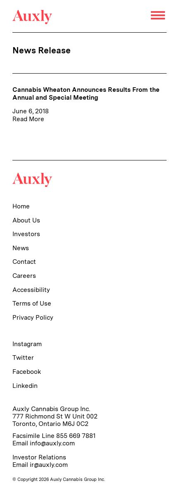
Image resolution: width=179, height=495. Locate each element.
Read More (28, 119)
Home (21, 206)
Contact (24, 261)
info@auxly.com (52, 443)
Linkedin (25, 386)
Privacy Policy (32, 317)
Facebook (26, 371)
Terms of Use (31, 303)
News (20, 248)
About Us (26, 220)
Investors (26, 234)
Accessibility (31, 290)
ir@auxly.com (49, 465)
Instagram (27, 344)
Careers (24, 276)
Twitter (23, 357)
